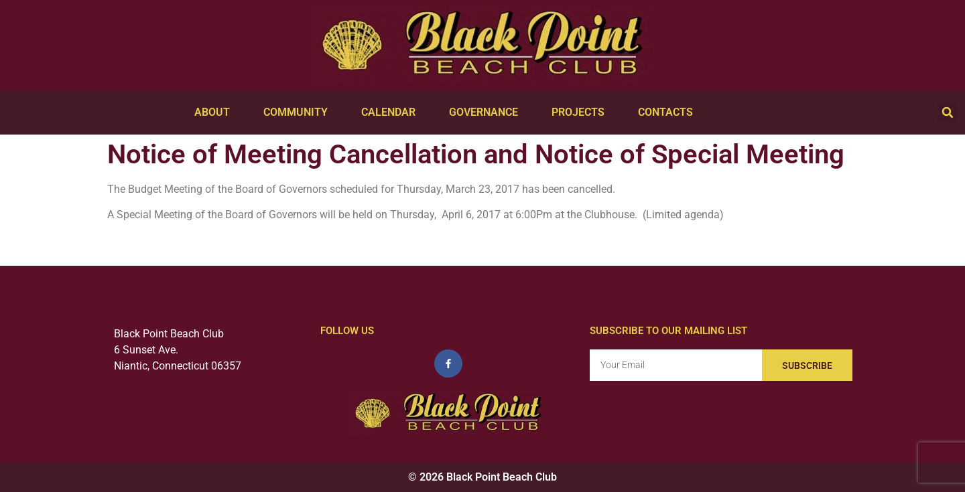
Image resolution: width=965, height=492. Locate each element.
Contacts (669, 112)
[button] (948, 112)
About (215, 112)
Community (298, 112)
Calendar (391, 112)
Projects (581, 112)
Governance (487, 112)
